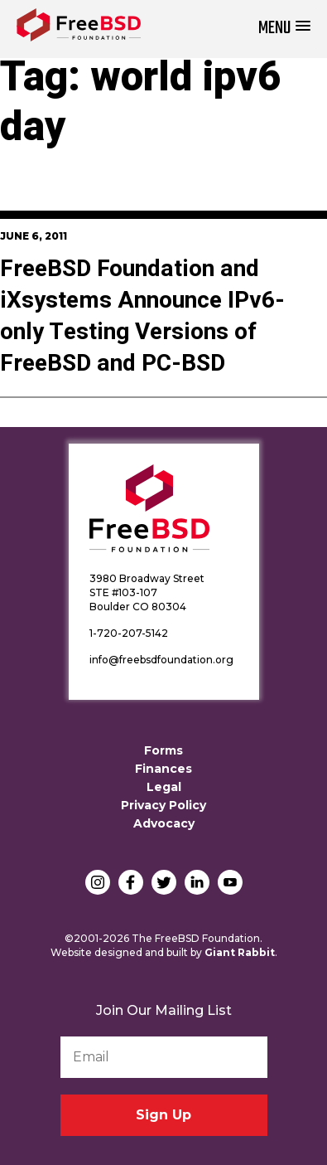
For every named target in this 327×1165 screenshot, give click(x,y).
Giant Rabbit (239, 952)
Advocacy (164, 823)
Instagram (97, 882)
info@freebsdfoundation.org (161, 659)
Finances (163, 768)
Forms (163, 750)
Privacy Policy (163, 805)
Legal (164, 786)
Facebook (130, 882)
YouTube (230, 882)
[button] (284, 28)
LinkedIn (197, 882)
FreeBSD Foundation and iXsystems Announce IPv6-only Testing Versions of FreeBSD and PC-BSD (142, 316)
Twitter (163, 882)
